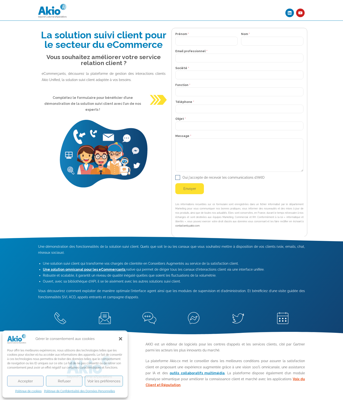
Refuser (64, 381)
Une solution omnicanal (63, 269)
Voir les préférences (103, 381)
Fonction (182, 85)
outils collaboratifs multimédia (197, 373)
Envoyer (189, 189)
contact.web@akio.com (187, 225)
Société (182, 68)
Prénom (182, 34)
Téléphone (184, 102)
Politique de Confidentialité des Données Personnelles (79, 391)
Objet (180, 119)
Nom (245, 34)
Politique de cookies (28, 391)
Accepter (25, 381)
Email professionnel (191, 51)
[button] (120, 338)
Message (183, 136)
